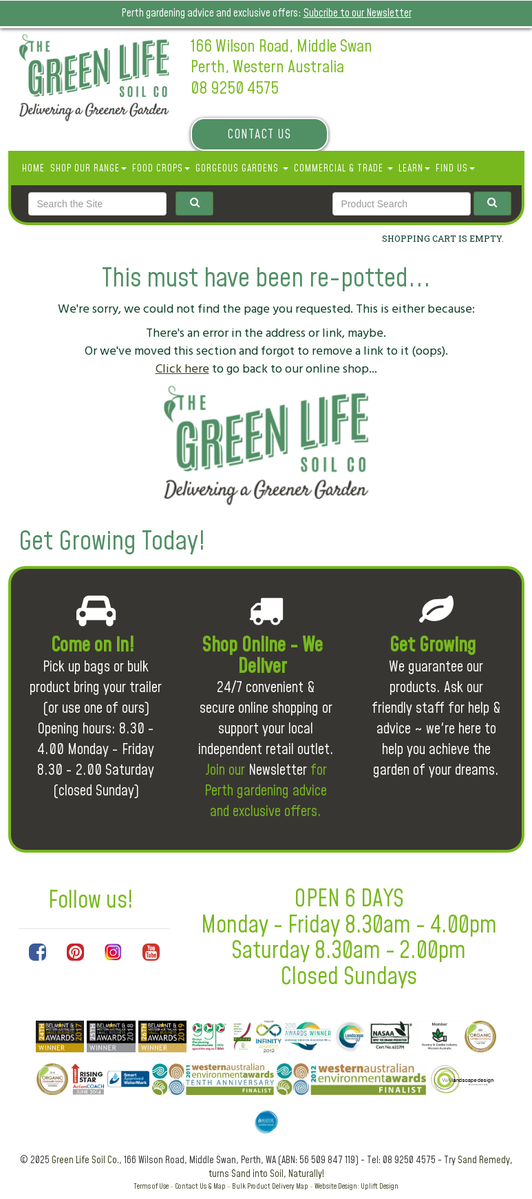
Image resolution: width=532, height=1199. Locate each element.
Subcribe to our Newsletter (358, 13)
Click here (182, 369)
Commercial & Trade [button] (343, 169)
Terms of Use (151, 1186)
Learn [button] (414, 169)
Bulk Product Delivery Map (270, 1186)
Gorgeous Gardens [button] (241, 169)
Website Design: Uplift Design (356, 1186)
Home (33, 169)
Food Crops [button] (161, 169)
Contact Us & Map (200, 1186)
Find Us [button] (455, 169)
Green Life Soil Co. (85, 1160)
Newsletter (277, 770)
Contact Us (259, 134)
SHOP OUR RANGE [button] (88, 169)
